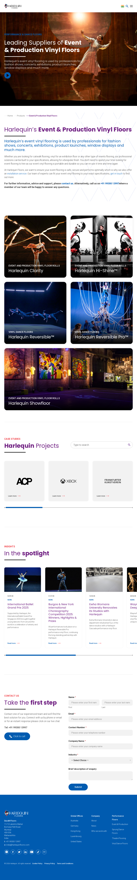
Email (71, 714)
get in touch (116, 173)
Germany (74, 826)
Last (103, 707)
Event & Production (120, 824)
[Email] (44, 852)
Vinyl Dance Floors (120, 843)
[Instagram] (6, 852)
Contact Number (77, 727)
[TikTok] (38, 852)
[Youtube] (31, 852)
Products (21, 116)
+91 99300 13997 (110, 183)
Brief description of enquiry (82, 769)
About (93, 821)
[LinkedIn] (25, 852)
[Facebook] (13, 852)
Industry (73, 754)
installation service (17, 173)
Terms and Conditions (65, 863)
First (70, 707)
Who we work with (99, 831)
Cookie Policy (37, 863)
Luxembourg (76, 836)
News (93, 826)
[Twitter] (19, 852)
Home (10, 116)
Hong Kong (75, 831)
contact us (67, 183)
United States (76, 841)
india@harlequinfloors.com (17, 845)
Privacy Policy (49, 863)
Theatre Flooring (119, 838)
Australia (74, 821)
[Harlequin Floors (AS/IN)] (13, 6)
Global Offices (77, 816)
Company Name (77, 741)
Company (95, 816)
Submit (78, 787)
